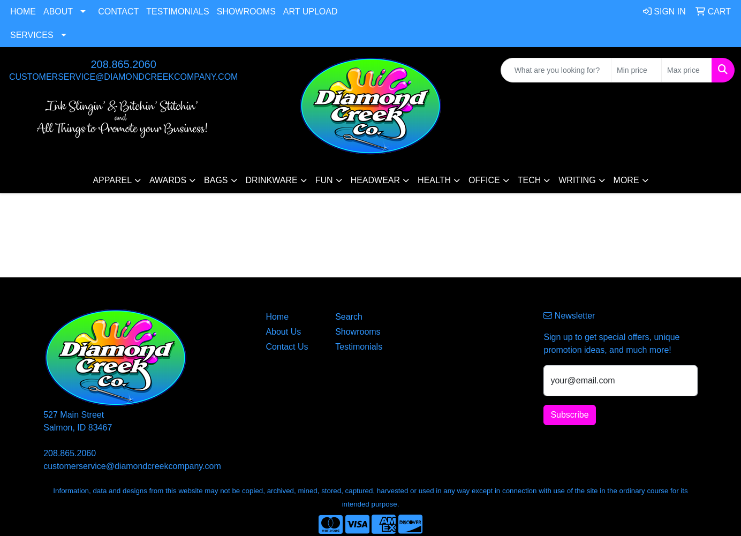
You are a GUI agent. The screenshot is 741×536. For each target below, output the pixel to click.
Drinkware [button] (272, 180)
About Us (283, 331)
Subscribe (569, 414)
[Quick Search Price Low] (636, 70)
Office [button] (484, 180)
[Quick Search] (556, 70)
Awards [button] (167, 180)
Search (348, 316)
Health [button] (434, 180)
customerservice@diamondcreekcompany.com (123, 76)
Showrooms (246, 11)
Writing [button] (576, 180)
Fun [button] (324, 180)
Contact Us (287, 346)
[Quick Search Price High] (686, 70)
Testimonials (177, 11)
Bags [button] (216, 180)
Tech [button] (529, 180)
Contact (118, 11)
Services (32, 35)
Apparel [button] (112, 180)
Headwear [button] (375, 180)
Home (23, 11)
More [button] (626, 180)
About (58, 11)
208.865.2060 (123, 64)
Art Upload (310, 11)
